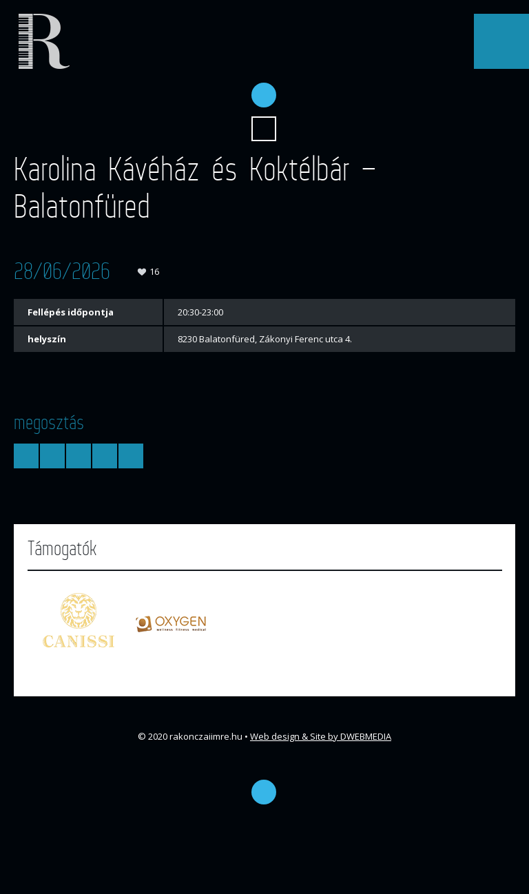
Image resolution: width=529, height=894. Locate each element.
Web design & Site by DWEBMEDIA (320, 736)
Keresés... (263, 128)
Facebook (263, 95)
